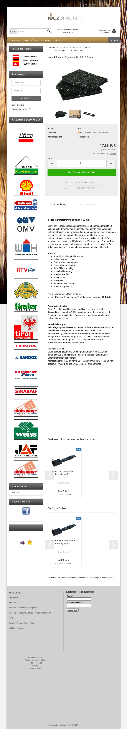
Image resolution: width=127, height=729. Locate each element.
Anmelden (26, 98)
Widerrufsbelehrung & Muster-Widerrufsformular (30, 613)
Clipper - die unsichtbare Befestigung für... (63, 472)
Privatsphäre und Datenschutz (22, 623)
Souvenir (46, 40)
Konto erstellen (18, 105)
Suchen (114, 40)
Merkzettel (108, 4)
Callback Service (16, 628)
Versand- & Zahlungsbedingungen (23, 608)
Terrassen (14, 40)
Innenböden (31, 40)
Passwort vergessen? (21, 109)
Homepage (94, 577)
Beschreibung (58, 204)
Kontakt (12, 602)
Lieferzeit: (52, 132)
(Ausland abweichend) (100, 133)
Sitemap (15, 492)
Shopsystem (54, 725)
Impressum (14, 597)
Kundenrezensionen (83, 204)
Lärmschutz (61, 40)
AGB (11, 618)
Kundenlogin (91, 4)
